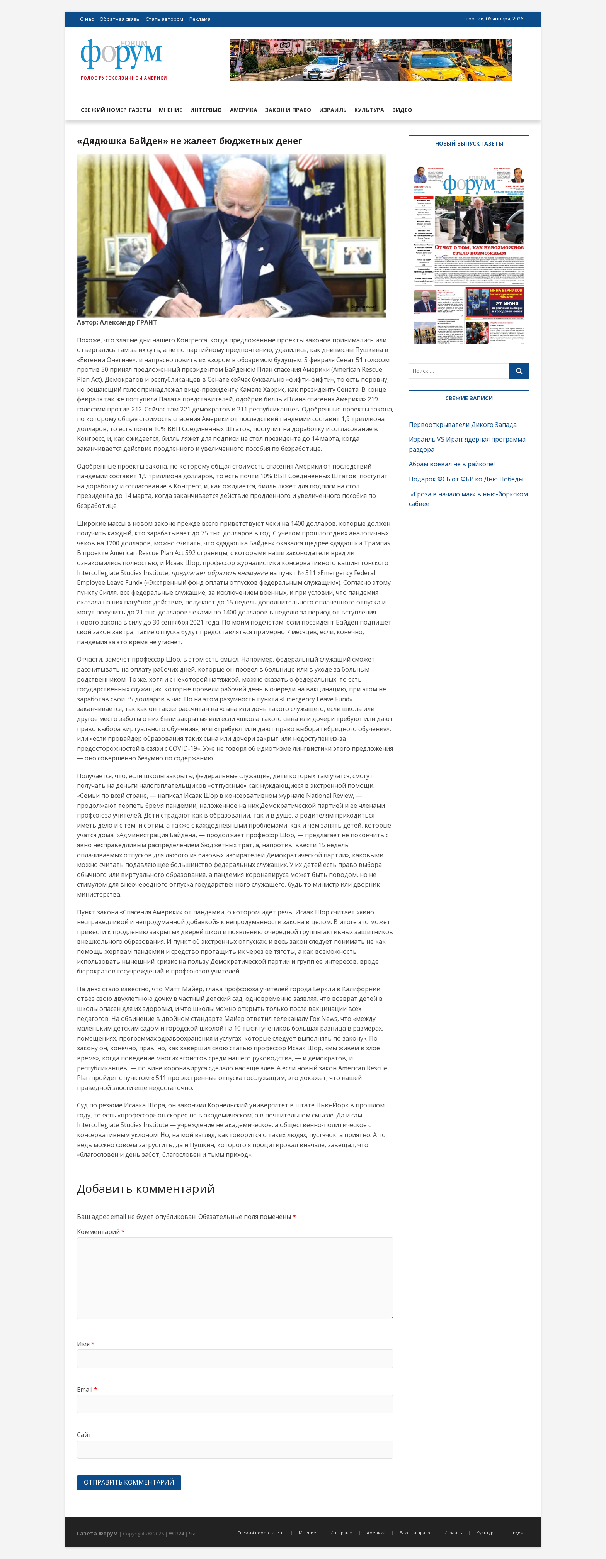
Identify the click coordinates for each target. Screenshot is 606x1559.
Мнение (170, 109)
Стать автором (164, 18)
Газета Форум (97, 1533)
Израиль (333, 109)
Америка (243, 109)
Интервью (206, 109)
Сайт (84, 1434)
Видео (402, 109)
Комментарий (101, 1231)
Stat (193, 1533)
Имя (86, 1344)
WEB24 (176, 1533)
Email (87, 1389)
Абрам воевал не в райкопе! (452, 464)
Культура (369, 109)
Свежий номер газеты (116, 109)
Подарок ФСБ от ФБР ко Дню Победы (466, 479)
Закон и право (288, 109)
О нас (87, 18)
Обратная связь (120, 18)
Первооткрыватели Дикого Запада (463, 424)
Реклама (200, 18)
